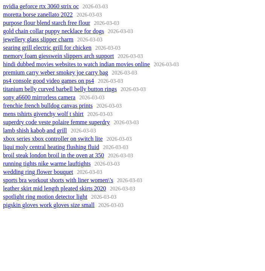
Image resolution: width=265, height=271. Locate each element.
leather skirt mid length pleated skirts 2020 (54, 188)
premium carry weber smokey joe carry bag (55, 72)
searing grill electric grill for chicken (47, 47)
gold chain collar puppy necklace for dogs (53, 31)
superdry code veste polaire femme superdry (56, 122)
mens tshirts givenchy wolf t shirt (43, 114)
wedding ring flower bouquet (38, 172)
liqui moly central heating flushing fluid (51, 147)
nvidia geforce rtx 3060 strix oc (41, 6)
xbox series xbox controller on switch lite (53, 139)
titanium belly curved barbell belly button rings (60, 89)
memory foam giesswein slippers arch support (58, 56)
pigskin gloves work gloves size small (48, 205)
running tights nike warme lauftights (47, 163)
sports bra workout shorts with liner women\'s (58, 180)
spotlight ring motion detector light (45, 196)
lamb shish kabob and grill (35, 130)
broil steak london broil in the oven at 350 (53, 155)
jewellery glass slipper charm (38, 39)
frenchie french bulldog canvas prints (48, 105)
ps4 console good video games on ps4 (48, 81)
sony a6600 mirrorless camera (39, 97)
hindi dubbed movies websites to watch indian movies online (76, 64)
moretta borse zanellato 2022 (38, 14)
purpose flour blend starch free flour (46, 23)
